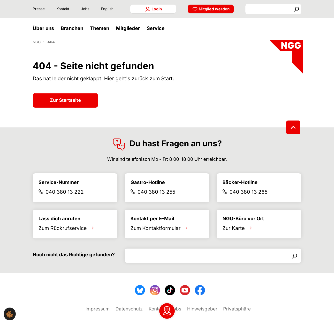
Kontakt (62, 9)
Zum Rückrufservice (62, 235)
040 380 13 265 (248, 199)
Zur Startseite (65, 107)
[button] (44, 32)
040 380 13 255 (156, 199)
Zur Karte (233, 235)
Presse (39, 9)
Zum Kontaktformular (155, 235)
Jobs (85, 9)
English (107, 9)
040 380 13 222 (65, 199)
